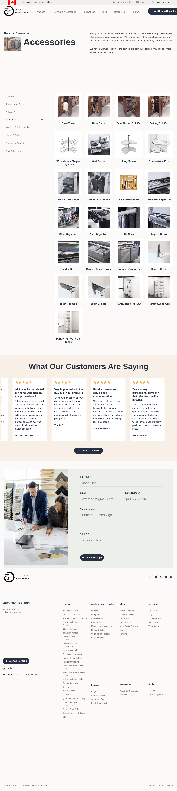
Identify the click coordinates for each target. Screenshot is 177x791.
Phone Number (132, 493)
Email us (144, 2)
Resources (121, 12)
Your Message (87, 509)
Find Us (135, 12)
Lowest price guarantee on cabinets (37, 2)
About (106, 12)
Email (83, 493)
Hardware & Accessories (65, 12)
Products (42, 12)
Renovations (90, 12)
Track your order (124, 2)
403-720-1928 (163, 2)
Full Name (85, 477)
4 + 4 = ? (84, 534)
